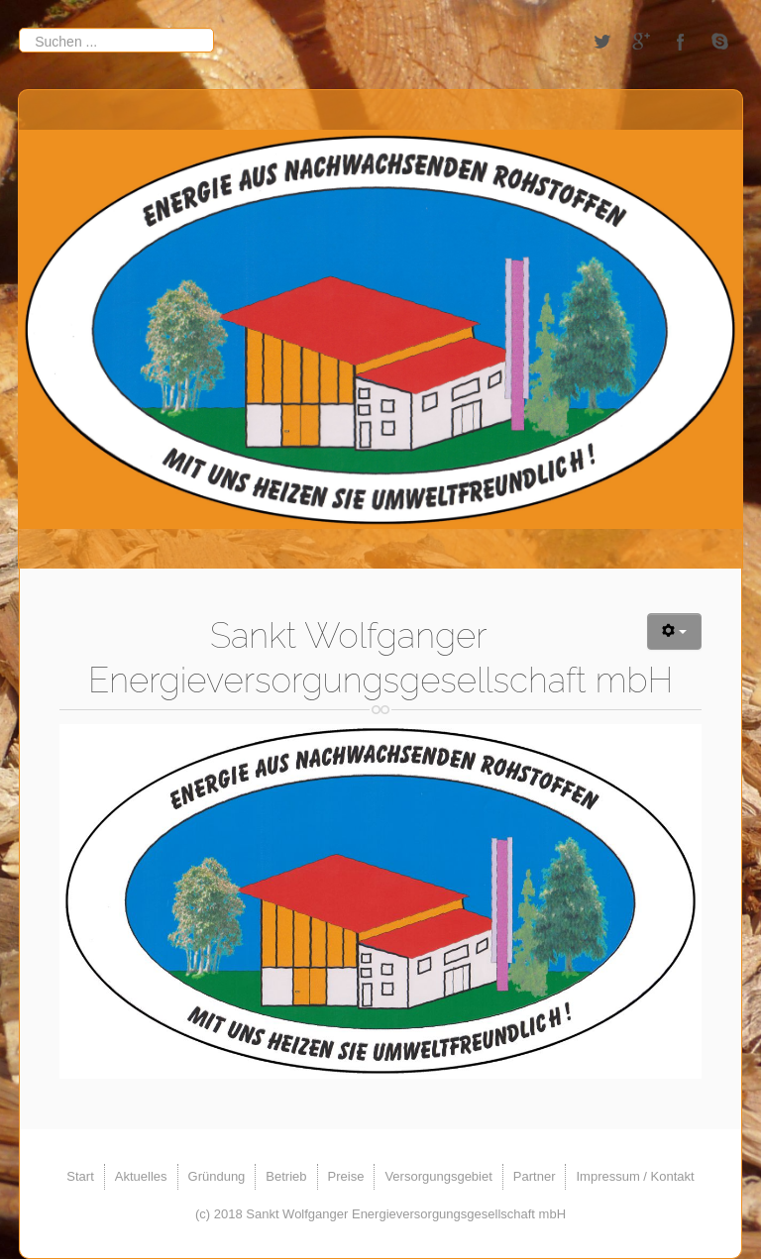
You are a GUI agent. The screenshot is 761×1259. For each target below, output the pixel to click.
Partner (534, 1176)
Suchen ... (19, 27)
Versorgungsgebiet (437, 1176)
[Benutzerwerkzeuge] (674, 631)
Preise (346, 1176)
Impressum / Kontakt (635, 1176)
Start (79, 1176)
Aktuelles (141, 1176)
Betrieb (286, 1176)
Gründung (217, 1176)
